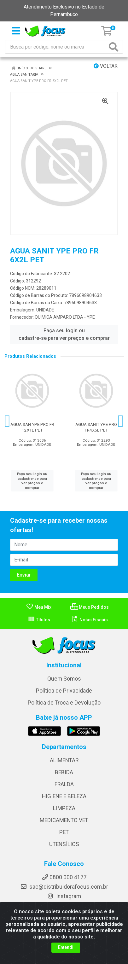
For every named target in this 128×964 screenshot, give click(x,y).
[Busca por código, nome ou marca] (56, 46)
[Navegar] (7, 421)
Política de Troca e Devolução (64, 703)
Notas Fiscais (89, 619)
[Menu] (15, 31)
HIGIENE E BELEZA (64, 796)
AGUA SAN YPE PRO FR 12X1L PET (32, 427)
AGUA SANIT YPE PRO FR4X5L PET (96, 427)
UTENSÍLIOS (64, 844)
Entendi (65, 947)
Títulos (38, 619)
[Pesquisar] (115, 46)
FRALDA (64, 784)
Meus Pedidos (89, 607)
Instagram (64, 896)
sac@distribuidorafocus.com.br (64, 887)
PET (64, 832)
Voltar (106, 66)
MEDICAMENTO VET (64, 820)
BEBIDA (64, 772)
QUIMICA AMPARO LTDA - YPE (65, 317)
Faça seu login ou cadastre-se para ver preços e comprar (64, 334)
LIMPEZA (64, 808)
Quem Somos (64, 679)
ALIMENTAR (64, 760)
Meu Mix (38, 607)
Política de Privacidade (64, 691)
